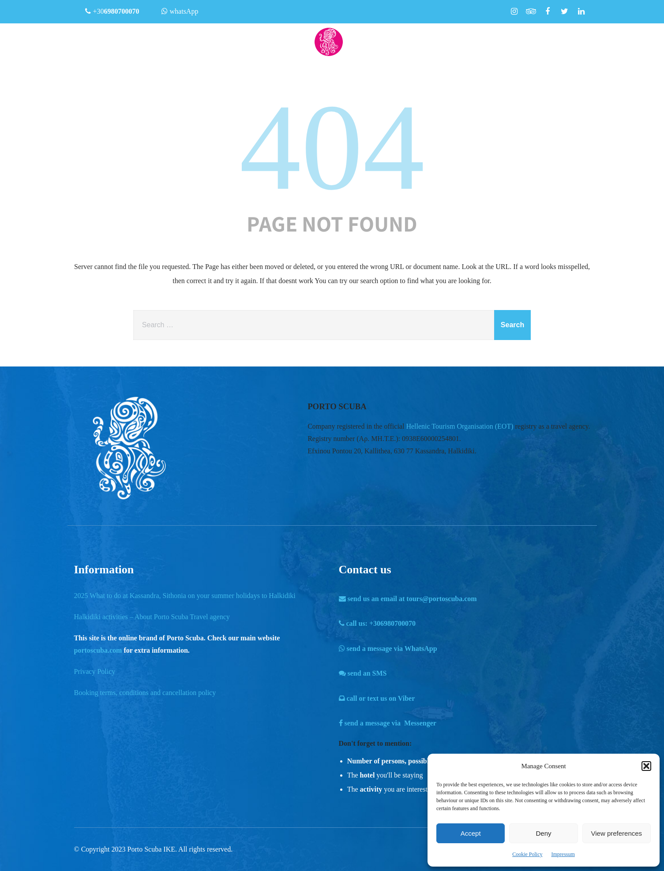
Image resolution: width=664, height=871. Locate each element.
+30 (112, 11)
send (363, 673)
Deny (543, 833)
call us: (377, 623)
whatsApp (180, 11)
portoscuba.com (98, 650)
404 (332, 147)
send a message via (388, 648)
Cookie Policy (527, 854)
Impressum (563, 854)
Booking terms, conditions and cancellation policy (145, 692)
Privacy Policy (95, 671)
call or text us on (377, 698)
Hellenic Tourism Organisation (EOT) (459, 426)
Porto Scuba (145, 849)
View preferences (616, 833)
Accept (471, 833)
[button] (646, 766)
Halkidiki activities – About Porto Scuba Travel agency (152, 617)
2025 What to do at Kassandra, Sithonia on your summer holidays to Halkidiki (185, 595)
